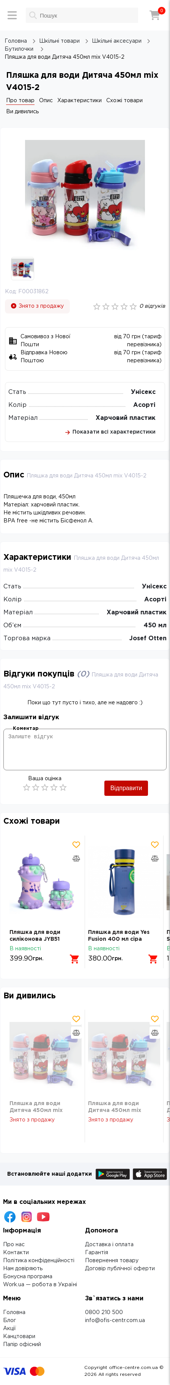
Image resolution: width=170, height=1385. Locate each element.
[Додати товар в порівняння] (76, 858)
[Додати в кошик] (75, 959)
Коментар (25, 728)
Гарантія (96, 1252)
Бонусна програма (27, 1276)
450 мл (155, 625)
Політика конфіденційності (38, 1260)
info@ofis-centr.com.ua (115, 1320)
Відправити (126, 788)
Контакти (16, 1252)
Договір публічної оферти (120, 1268)
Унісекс (143, 392)
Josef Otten (148, 638)
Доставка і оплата (109, 1244)
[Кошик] (155, 15)
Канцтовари (19, 1336)
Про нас (14, 1244)
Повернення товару (112, 1260)
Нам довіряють (22, 1268)
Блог (9, 1320)
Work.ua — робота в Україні (40, 1284)
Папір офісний (22, 1344)
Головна (14, 1312)
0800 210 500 (104, 1312)
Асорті (144, 405)
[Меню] (12, 15)
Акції (9, 1328)
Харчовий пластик (126, 418)
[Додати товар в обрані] (76, 845)
